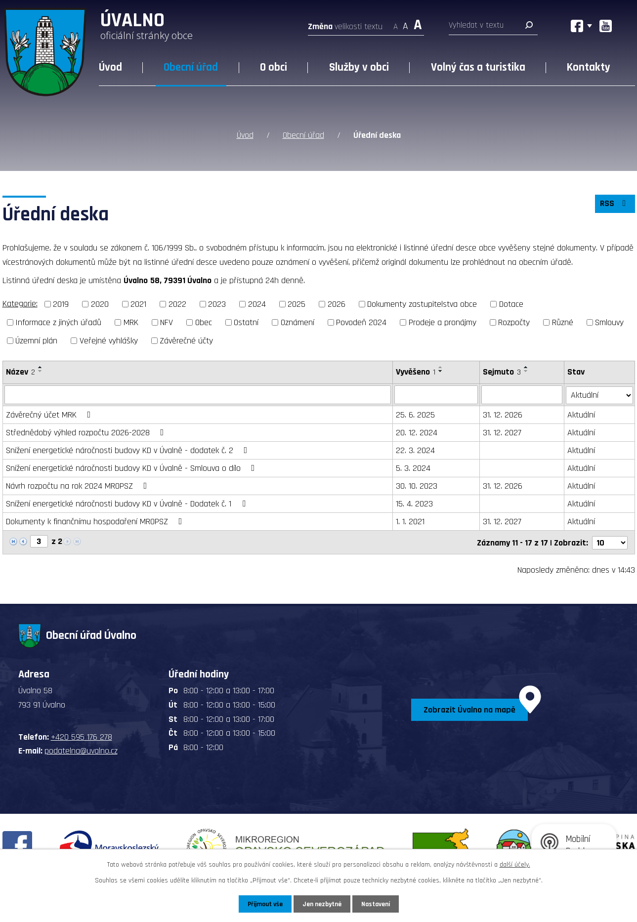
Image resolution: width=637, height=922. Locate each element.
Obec (203, 322)
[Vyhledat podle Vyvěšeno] (436, 394)
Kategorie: (20, 303)
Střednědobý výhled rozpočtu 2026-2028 (87, 432)
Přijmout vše (264, 903)
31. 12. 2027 (502, 432)
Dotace (511, 304)
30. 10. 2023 (416, 485)
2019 (61, 304)
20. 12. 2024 (416, 432)
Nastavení (377, 903)
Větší (418, 23)
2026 (336, 304)
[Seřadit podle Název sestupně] (40, 371)
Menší (395, 23)
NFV (166, 322)
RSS (614, 204)
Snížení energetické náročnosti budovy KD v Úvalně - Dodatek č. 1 (128, 503)
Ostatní (246, 322)
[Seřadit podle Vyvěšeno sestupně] (440, 371)
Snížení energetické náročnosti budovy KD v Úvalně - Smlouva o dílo (132, 467)
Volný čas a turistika (478, 67)
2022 (177, 304)
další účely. (515, 864)
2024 (257, 304)
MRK (131, 322)
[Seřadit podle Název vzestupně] (40, 367)
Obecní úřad (191, 67)
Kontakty (588, 67)
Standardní (405, 23)
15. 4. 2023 (414, 503)
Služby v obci (359, 67)
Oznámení (297, 322)
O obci (273, 67)
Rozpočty (514, 322)
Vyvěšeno (415, 371)
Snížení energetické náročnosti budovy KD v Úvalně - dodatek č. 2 (129, 450)
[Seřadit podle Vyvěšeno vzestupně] (440, 367)
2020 (100, 304)
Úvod (110, 67)
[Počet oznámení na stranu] (610, 541)
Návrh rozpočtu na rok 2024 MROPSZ (78, 485)
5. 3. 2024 (413, 467)
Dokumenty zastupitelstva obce (422, 304)
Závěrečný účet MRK (50, 414)
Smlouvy (609, 322)
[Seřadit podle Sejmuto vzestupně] (526, 367)
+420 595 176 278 (81, 735)
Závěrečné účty (186, 340)
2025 (296, 304)
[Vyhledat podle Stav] (599, 394)
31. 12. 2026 (502, 414)
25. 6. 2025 (415, 414)
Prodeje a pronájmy (442, 322)
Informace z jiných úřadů (58, 322)
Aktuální (581, 414)
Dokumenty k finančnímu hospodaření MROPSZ (96, 521)
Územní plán (36, 340)
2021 (138, 304)
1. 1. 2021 (410, 521)
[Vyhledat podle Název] (197, 394)
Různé (562, 322)
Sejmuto (502, 371)
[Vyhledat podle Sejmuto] (522, 394)
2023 (217, 304)
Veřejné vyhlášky (109, 340)
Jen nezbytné (322, 903)
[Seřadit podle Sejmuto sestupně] (526, 371)
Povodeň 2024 (361, 322)
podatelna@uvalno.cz (81, 749)
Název (20, 371)
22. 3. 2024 (415, 450)
